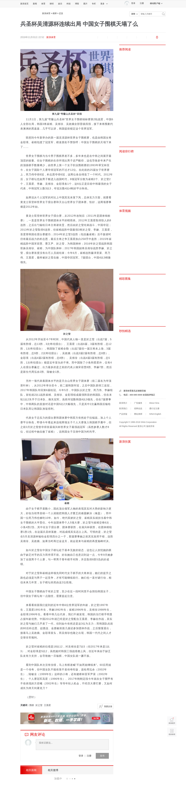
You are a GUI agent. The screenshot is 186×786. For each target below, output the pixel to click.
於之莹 (38, 705)
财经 (52, 3)
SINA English (155, 414)
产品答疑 (123, 414)
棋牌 (55, 13)
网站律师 (138, 414)
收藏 (112, 37)
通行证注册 (154, 408)
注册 (142, 3)
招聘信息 (138, 408)
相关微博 (53, 770)
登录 (81, 755)
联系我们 (123, 408)
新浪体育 (46, 13)
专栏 (94, 3)
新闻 (35, 3)
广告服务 (138, 403)
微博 (122, 37)
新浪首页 (24, 3)
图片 (85, 3)
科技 (69, 3)
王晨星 (47, 705)
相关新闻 (31, 770)
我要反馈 (108, 706)
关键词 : (24, 705)
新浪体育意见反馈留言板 (135, 391)
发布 (102, 755)
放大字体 (102, 37)
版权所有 (150, 426)
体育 (43, 3)
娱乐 (60, 3)
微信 (132, 37)
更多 (104, 3)
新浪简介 (123, 403)
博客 (77, 3)
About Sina (154, 403)
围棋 (31, 705)
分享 (141, 37)
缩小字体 (93, 37)
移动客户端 (156, 3)
